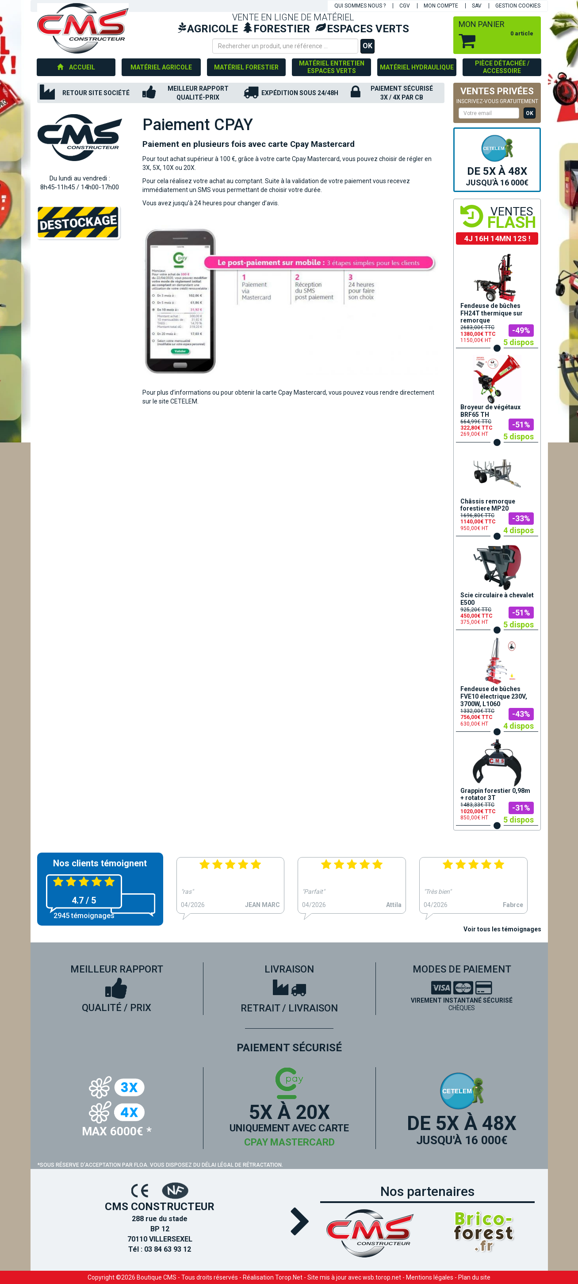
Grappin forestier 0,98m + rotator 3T (495, 794)
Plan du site (474, 1277)
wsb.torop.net (382, 1277)
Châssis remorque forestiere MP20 (487, 505)
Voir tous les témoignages (502, 929)
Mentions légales (429, 1277)
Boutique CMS (156, 1277)
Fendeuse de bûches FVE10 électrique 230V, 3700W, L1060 (493, 696)
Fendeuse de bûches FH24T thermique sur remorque (491, 313)
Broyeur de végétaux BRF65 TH (490, 411)
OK (367, 46)
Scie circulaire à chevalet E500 (497, 599)
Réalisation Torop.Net (272, 1277)
